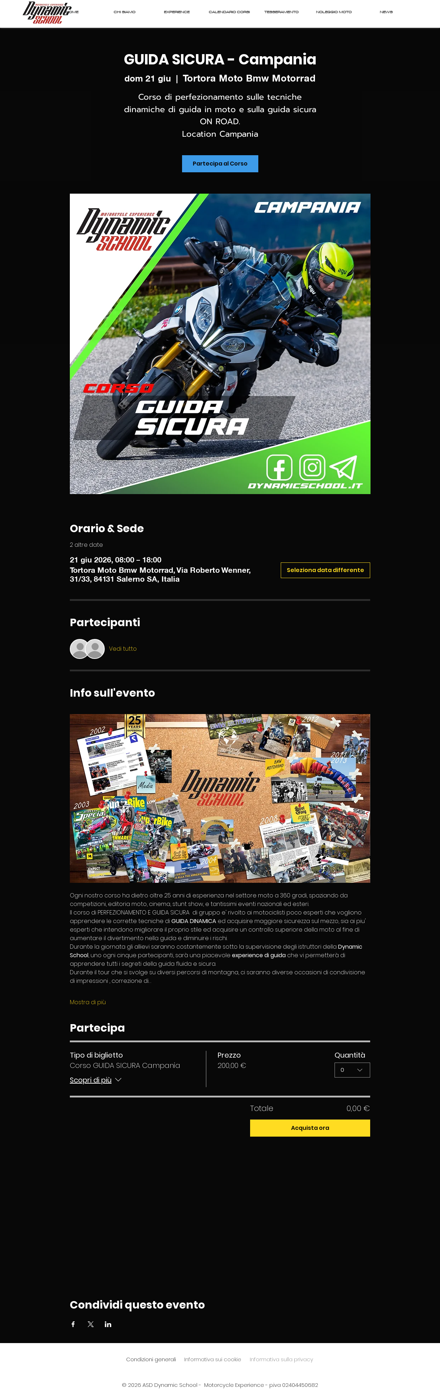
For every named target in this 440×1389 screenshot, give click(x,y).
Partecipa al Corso (220, 163)
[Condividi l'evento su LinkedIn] (108, 1324)
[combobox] (352, 1070)
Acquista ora (310, 1128)
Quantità (350, 1055)
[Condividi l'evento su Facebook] (73, 1324)
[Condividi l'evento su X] (90, 1324)
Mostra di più (88, 1002)
